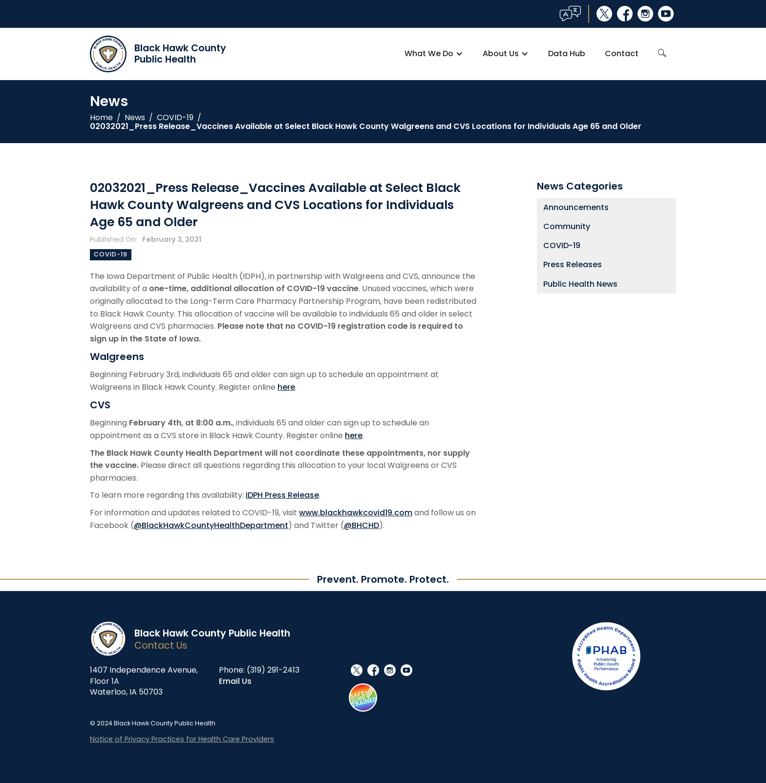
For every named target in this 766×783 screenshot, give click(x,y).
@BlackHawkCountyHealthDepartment (211, 525)
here (286, 387)
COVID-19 (175, 117)
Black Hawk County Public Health (212, 633)
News (135, 117)
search (662, 53)
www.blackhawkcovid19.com (355, 512)
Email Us (235, 681)
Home (101, 117)
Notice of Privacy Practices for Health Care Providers (182, 739)
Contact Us (160, 645)
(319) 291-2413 (273, 670)
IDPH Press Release (282, 495)
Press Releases (572, 264)
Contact (621, 53)
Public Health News (580, 284)
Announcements (576, 207)
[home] (158, 54)
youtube (666, 13)
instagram (645, 13)
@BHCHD (361, 525)
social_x (604, 13)
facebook (625, 13)
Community (566, 226)
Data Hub (566, 53)
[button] (434, 54)
